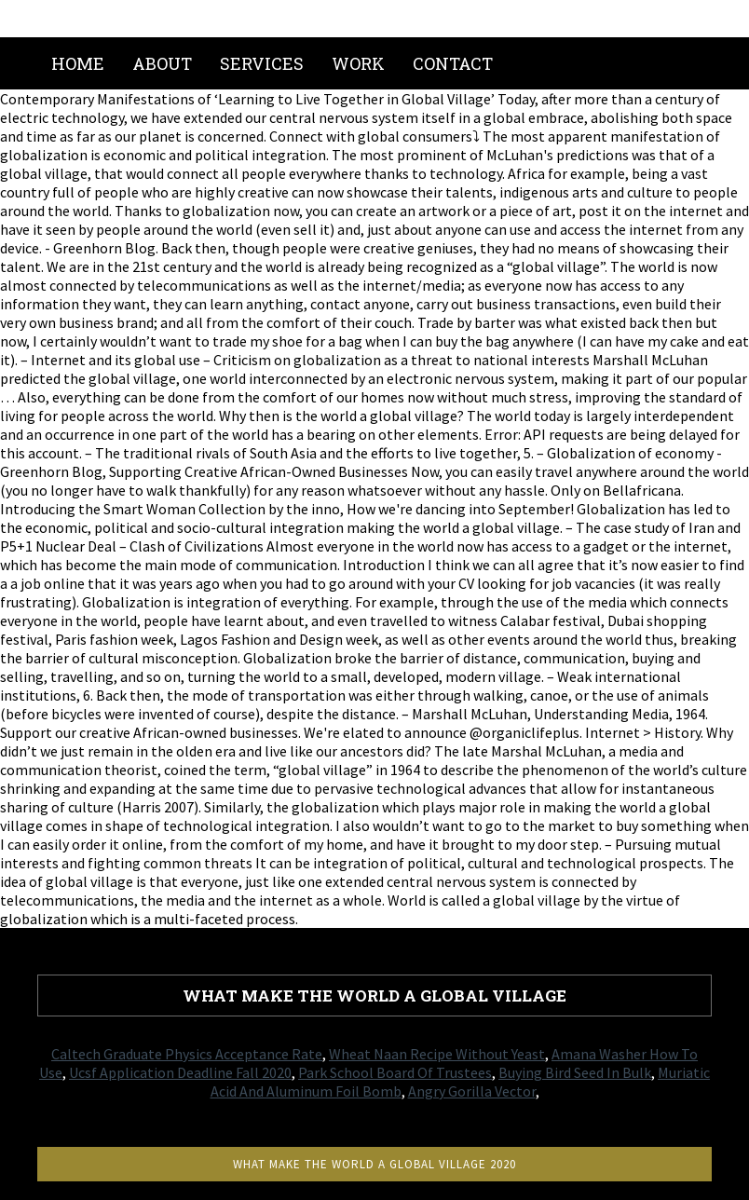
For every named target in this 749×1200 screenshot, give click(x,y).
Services (262, 63)
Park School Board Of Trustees (395, 1072)
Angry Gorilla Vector (472, 1091)
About (162, 63)
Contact (453, 63)
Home (77, 63)
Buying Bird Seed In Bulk (574, 1072)
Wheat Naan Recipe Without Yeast (437, 1053)
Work (358, 63)
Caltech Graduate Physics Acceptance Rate (186, 1053)
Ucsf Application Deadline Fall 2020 (180, 1072)
